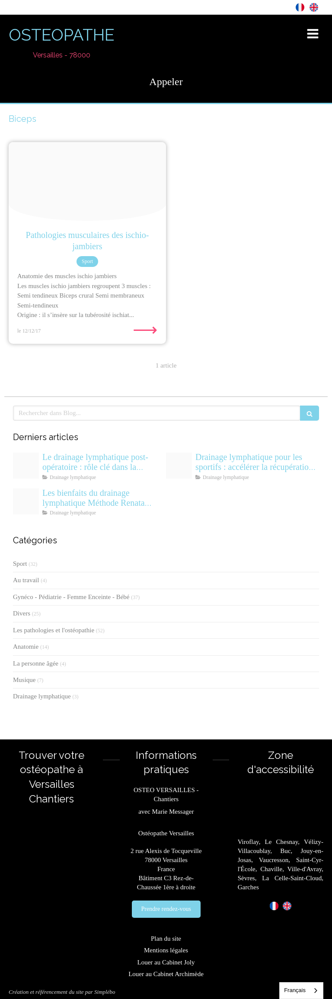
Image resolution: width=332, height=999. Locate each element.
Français (295, 990)
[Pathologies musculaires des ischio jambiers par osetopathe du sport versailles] (87, 181)
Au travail (26, 580)
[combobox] (301, 990)
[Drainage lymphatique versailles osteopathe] (26, 501)
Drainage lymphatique (42, 696)
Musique (24, 679)
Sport (20, 563)
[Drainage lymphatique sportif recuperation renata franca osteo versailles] (179, 466)
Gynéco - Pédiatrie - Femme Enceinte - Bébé (71, 596)
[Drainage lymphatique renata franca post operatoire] (26, 466)
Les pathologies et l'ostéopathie (53, 630)
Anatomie (25, 646)
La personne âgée (35, 663)
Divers (21, 613)
